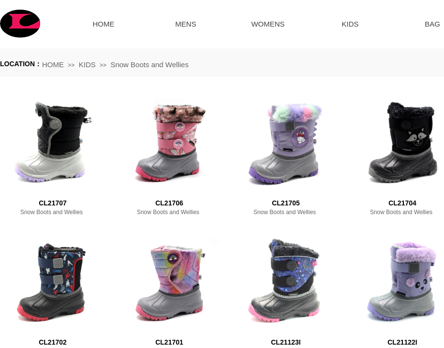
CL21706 (169, 203)
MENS (185, 24)
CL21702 (53, 342)
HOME (104, 24)
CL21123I (285, 342)
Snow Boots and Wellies (149, 64)
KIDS (349, 24)
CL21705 (286, 203)
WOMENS (267, 24)
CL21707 (53, 203)
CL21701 (169, 342)
